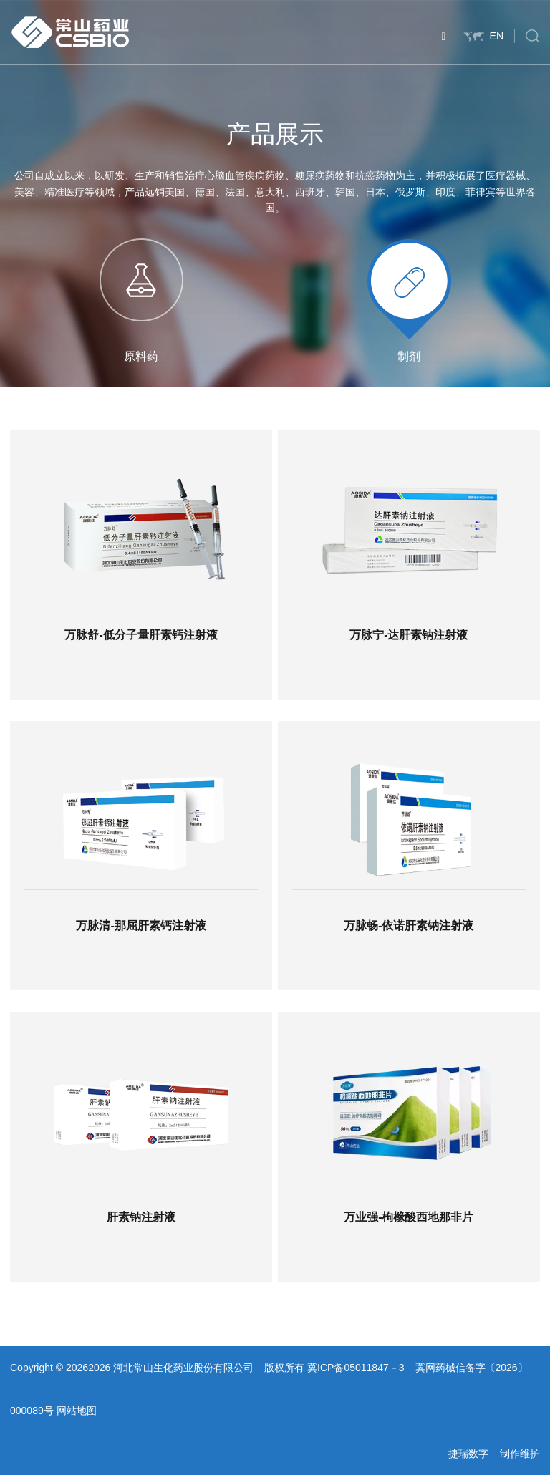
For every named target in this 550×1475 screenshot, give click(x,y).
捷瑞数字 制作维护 (494, 1453)
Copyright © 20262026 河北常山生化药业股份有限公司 (132, 1367)
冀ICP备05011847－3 (355, 1367)
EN (483, 36)
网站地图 (77, 1410)
